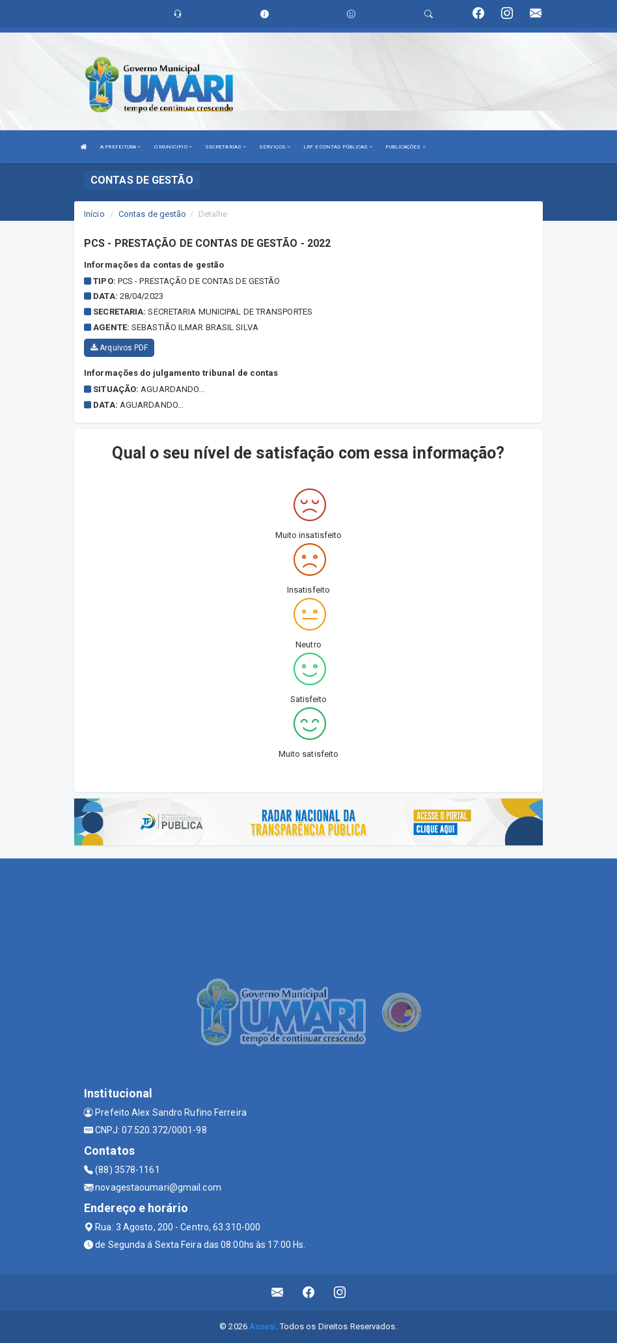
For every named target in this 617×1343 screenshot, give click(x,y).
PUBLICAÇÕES (405, 147)
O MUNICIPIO (173, 147)
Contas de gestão (152, 214)
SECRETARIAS (225, 147)
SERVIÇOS (274, 147)
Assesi (262, 1326)
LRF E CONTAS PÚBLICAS (337, 147)
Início (94, 214)
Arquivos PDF (119, 347)
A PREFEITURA (120, 147)
